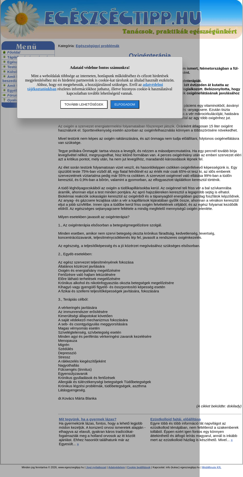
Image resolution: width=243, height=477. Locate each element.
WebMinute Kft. (211, 467)
